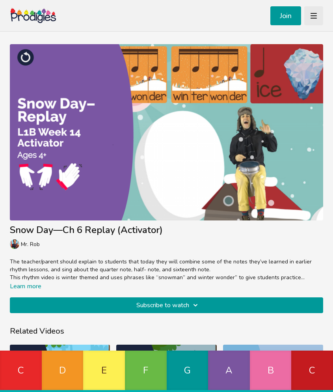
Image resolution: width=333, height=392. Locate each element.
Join (286, 16)
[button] (21, 371)
